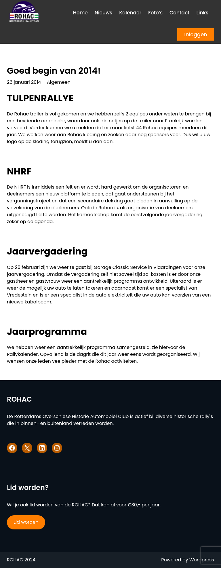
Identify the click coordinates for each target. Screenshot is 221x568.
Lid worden (26, 522)
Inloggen (195, 34)
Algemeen (59, 82)
